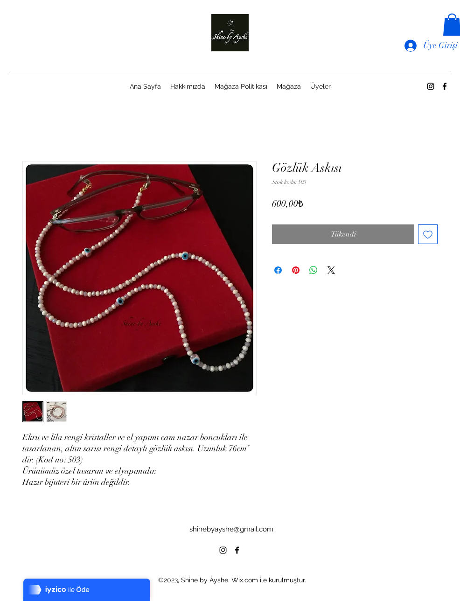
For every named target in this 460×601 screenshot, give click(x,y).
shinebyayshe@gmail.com (231, 529)
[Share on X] (331, 270)
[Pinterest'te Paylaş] (295, 270)
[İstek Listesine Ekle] (428, 234)
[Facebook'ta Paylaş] (278, 270)
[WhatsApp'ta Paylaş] (313, 270)
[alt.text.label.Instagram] (430, 86)
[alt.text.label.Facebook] (444, 86)
